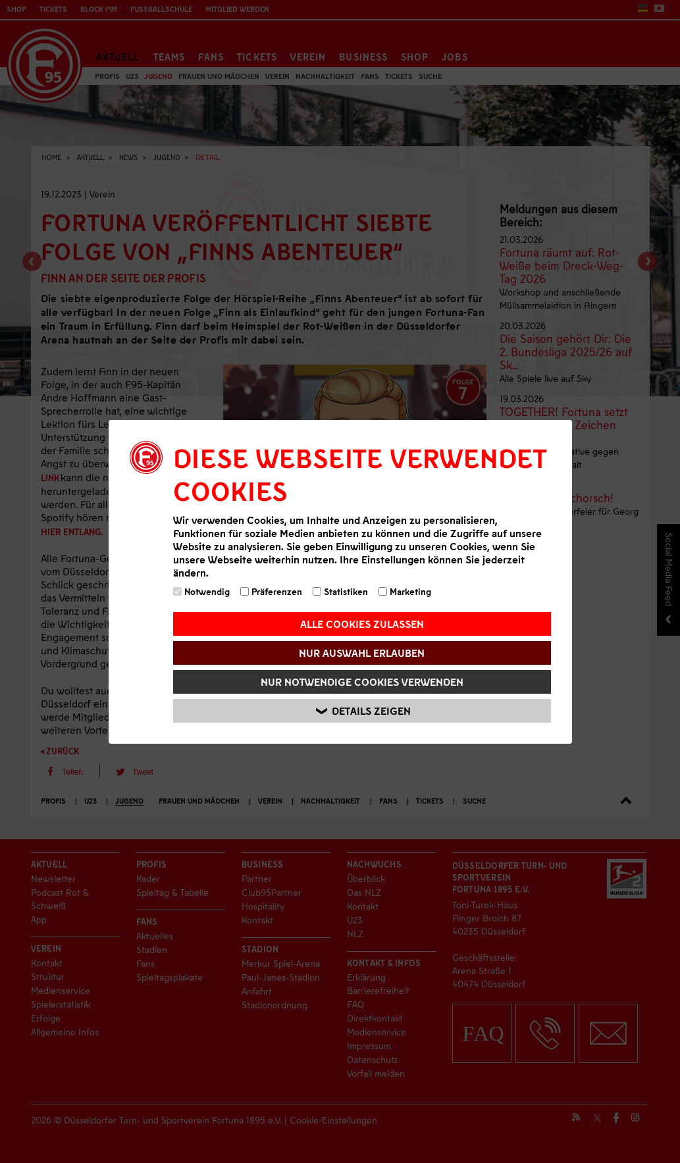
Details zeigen (364, 710)
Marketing (405, 591)
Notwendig (201, 591)
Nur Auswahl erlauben (362, 652)
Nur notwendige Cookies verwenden (362, 681)
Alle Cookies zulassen (362, 623)
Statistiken (340, 591)
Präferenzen (271, 591)
